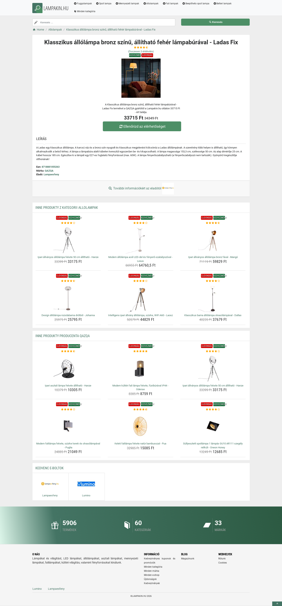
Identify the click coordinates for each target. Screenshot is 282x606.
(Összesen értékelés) (141, 51)
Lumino (37, 588)
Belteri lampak (222, 3)
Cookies (222, 562)
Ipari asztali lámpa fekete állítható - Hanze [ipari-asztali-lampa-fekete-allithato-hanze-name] (68, 385)
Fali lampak (170, 3)
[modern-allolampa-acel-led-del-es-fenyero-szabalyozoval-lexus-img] (140, 239)
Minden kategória (84, 11)
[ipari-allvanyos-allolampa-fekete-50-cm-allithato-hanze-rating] (68, 223)
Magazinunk (187, 558)
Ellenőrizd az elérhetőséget (141, 126)
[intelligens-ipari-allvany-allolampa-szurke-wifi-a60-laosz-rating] (140, 281)
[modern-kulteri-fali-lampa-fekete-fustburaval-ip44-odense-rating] (140, 351)
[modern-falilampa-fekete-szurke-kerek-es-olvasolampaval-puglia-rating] (68, 410)
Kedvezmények (152, 583)
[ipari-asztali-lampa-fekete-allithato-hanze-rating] (68, 351)
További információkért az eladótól (141, 188)
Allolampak (150, 3)
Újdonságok (150, 579)
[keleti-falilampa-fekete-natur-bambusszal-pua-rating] (140, 410)
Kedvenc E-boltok (49, 468)
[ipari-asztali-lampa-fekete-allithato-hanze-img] (68, 368)
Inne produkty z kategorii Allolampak (66, 207)
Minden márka (151, 571)
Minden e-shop (151, 575)
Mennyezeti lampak (127, 3)
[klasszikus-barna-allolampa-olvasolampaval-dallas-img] (213, 297)
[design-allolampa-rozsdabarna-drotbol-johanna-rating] (68, 281)
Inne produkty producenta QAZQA (62, 336)
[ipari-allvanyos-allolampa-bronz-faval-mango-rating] (213, 223)
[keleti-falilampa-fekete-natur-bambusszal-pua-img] (140, 426)
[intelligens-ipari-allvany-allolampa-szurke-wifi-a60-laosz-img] (140, 297)
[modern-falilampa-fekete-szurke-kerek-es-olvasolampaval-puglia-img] (68, 426)
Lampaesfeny (51, 174)
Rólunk (222, 558)
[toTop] (277, 603)
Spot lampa (103, 3)
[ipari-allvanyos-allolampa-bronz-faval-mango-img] (213, 239)
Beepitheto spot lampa (195, 3)
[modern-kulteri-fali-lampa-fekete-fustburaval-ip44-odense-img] (140, 368)
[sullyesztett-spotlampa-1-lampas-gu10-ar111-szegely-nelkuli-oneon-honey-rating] (213, 410)
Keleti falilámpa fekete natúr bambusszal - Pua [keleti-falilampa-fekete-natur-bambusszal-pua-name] (140, 443)
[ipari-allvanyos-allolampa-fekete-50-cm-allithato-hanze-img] (68, 239)
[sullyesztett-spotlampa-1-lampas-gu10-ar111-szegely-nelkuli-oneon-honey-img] (213, 426)
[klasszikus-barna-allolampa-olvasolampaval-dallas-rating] (213, 281)
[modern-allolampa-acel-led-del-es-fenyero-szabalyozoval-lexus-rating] (140, 223)
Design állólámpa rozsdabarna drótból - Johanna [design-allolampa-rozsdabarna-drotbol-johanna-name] (68, 315)
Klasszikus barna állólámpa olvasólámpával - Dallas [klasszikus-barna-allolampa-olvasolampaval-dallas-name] (212, 315)
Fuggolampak (83, 3)
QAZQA (49, 170)
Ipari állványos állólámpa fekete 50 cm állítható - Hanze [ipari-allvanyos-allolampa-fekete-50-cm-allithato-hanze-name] (68, 257)
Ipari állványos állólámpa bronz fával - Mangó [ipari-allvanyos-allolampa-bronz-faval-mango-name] (213, 257)
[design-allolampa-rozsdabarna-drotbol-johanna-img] (68, 297)
